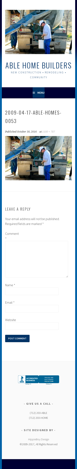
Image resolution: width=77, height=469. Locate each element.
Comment (11, 236)
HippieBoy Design (38, 439)
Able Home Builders (38, 65)
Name (10, 285)
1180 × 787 (48, 131)
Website (10, 320)
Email (10, 302)
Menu (41, 92)
